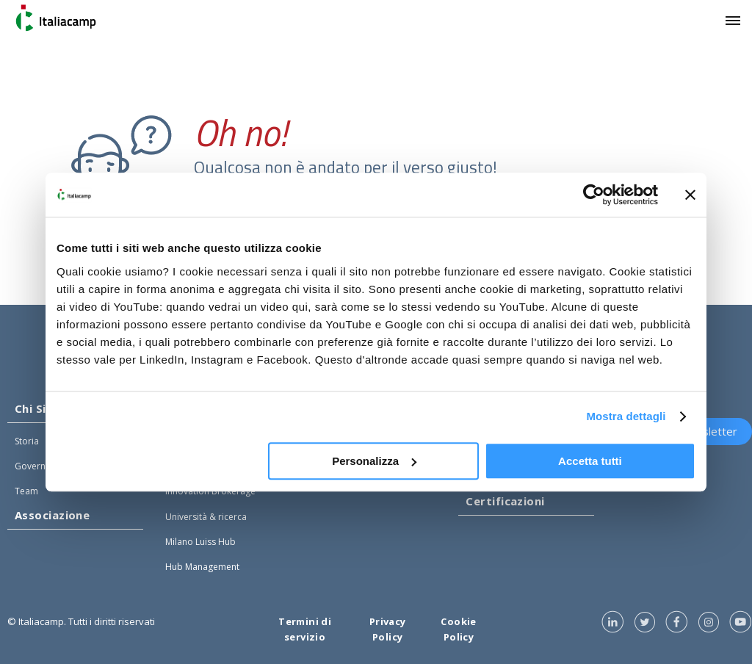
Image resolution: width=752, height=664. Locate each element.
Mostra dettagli (625, 416)
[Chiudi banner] (690, 195)
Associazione (52, 515)
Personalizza (374, 461)
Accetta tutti (590, 461)
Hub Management (202, 566)
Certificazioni (505, 501)
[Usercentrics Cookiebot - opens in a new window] (593, 195)
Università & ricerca (206, 516)
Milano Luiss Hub (200, 541)
